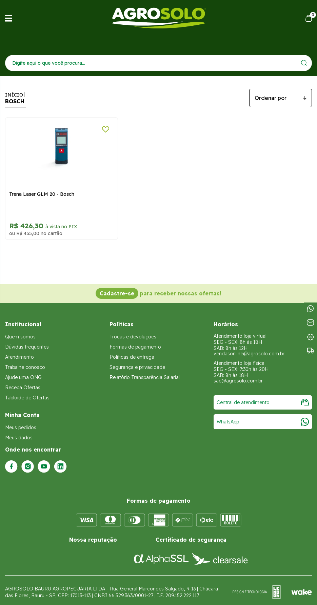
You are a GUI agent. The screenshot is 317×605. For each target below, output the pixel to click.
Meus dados (19, 432)
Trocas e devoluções (133, 331)
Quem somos (20, 331)
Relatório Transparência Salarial (145, 372)
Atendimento (19, 351)
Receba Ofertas (22, 382)
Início (14, 95)
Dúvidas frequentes (27, 341)
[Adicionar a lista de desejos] (94, 129)
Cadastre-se (117, 287)
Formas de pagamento (135, 341)
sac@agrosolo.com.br (238, 375)
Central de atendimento (263, 396)
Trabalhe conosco (25, 361)
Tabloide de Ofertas (27, 392)
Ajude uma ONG (23, 372)
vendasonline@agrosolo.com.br (249, 348)
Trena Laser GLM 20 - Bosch (41, 188)
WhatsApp (263, 416)
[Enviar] (304, 63)
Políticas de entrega (132, 351)
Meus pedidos (20, 422)
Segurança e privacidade (137, 361)
